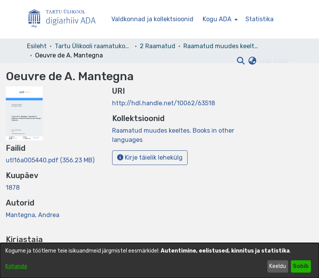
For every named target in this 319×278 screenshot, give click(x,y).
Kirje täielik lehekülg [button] (150, 157)
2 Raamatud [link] (157, 46)
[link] (50, 160)
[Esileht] (65, 19)
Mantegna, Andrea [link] (32, 215)
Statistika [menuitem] (259, 19)
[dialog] (159, 260)
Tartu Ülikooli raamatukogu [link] (93, 46)
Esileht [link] (37, 46)
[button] (240, 61)
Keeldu (277, 266)
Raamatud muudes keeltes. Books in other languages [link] (221, 46)
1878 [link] (13, 187)
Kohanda (16, 266)
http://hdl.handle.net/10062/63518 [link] (163, 103)
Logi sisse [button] (274, 60)
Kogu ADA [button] (217, 19)
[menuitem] (219, 19)
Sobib (301, 266)
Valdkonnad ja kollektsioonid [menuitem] (152, 19)
